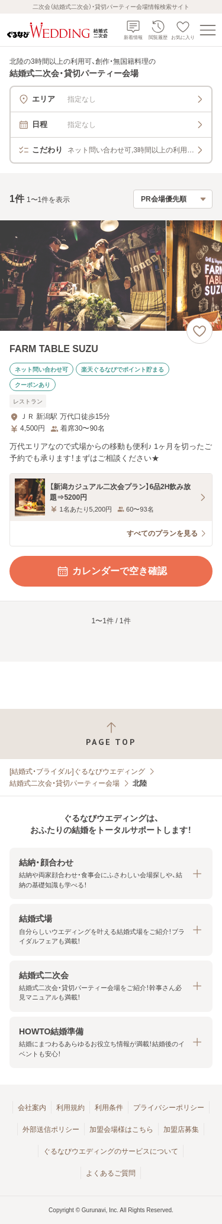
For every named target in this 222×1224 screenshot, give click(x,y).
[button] (111, 873)
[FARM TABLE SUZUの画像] (111, 275)
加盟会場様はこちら (121, 1129)
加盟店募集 (181, 1129)
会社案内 (32, 1107)
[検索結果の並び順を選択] (173, 199)
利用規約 (70, 1107)
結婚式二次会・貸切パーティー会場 (64, 783)
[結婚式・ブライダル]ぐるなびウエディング (77, 771)
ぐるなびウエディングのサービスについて (110, 1151)
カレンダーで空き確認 (111, 571)
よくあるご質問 (111, 1173)
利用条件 (109, 1107)
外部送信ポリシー (50, 1129)
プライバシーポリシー (168, 1107)
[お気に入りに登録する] (199, 331)
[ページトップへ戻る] (111, 734)
